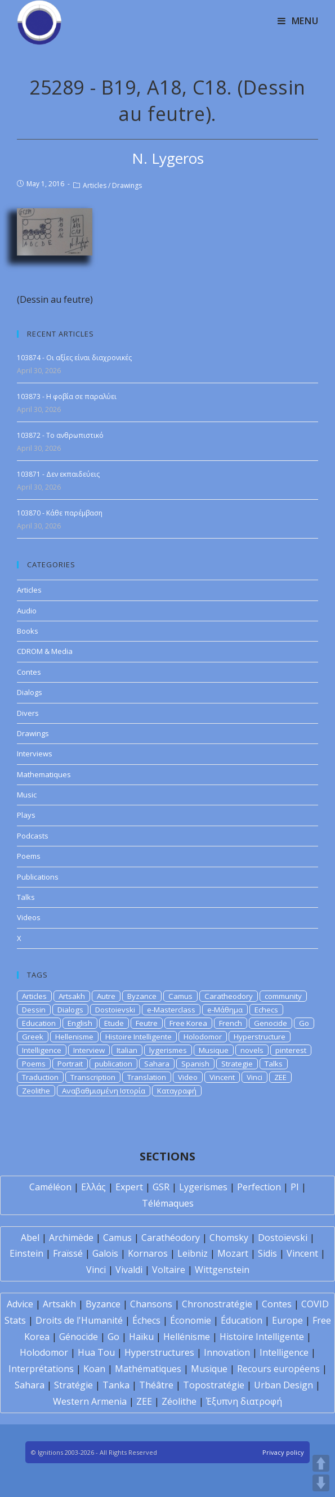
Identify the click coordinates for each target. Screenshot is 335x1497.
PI (295, 1187)
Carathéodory (170, 1237)
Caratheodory (228, 996)
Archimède (71, 1237)
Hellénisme (186, 1336)
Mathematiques (44, 774)
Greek (32, 1037)
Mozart (232, 1253)
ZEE (280, 1077)
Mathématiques (148, 1368)
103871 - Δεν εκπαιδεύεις (58, 474)
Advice (20, 1304)
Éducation (241, 1320)
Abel (30, 1237)
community (283, 996)
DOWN (320, 1482)
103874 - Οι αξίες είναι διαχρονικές (74, 357)
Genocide (270, 1023)
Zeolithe (36, 1091)
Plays (26, 815)
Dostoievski (115, 1010)
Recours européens (278, 1368)
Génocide (78, 1336)
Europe (287, 1320)
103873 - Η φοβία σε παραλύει (67, 396)
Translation (146, 1077)
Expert (129, 1187)
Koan (94, 1368)
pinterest (290, 1050)
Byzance (142, 996)
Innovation (227, 1352)
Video (188, 1077)
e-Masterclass (171, 1010)
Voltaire (168, 1269)
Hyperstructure (259, 1037)
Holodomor (203, 1037)
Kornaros (148, 1253)
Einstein (26, 1253)
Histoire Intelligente (138, 1037)
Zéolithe (179, 1401)
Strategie (237, 1064)
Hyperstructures (159, 1352)
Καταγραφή (176, 1091)
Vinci (254, 1077)
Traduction (40, 1077)
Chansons (151, 1304)
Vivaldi (128, 1269)
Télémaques (168, 1203)
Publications (38, 877)
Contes (29, 672)
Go (304, 1023)
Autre (106, 996)
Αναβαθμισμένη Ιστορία (103, 1091)
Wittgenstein (222, 1269)
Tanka (115, 1385)
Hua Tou (96, 1352)
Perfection (259, 1187)
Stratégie (73, 1385)
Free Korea (188, 1023)
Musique (214, 1050)
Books (27, 631)
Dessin (34, 1010)
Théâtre (156, 1385)
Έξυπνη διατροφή (244, 1401)
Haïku (141, 1336)
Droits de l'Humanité (79, 1320)
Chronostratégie (217, 1304)
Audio (27, 611)
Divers (28, 713)
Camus (180, 996)
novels (251, 1050)
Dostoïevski (282, 1237)
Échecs (146, 1320)
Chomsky (228, 1237)
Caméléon (50, 1187)
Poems (29, 856)
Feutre (147, 1023)
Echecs (266, 1010)
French (230, 1023)
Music (27, 795)
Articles (94, 185)
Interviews (34, 753)
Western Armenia (90, 1401)
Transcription (92, 1077)
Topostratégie (213, 1385)
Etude (114, 1023)
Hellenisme (74, 1037)
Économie (190, 1320)
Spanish (195, 1064)
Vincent (222, 1077)
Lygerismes (203, 1187)
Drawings (127, 185)
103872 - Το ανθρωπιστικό (60, 435)
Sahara (156, 1064)
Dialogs (29, 692)
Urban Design (283, 1385)
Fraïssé (68, 1253)
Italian (127, 1050)
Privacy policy (283, 1452)
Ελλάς (93, 1187)
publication (113, 1064)
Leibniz (192, 1253)
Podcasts (32, 836)
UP (320, 1463)
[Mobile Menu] (298, 21)
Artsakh (72, 996)
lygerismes (168, 1050)
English (80, 1023)
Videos (29, 917)
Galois (105, 1253)
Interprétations (41, 1368)
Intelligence (41, 1050)
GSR (161, 1187)
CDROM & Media (45, 651)
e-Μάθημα (225, 1010)
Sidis (267, 1253)
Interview (89, 1050)
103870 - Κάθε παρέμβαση (59, 513)
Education (39, 1023)
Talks (26, 897)
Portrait (70, 1064)
